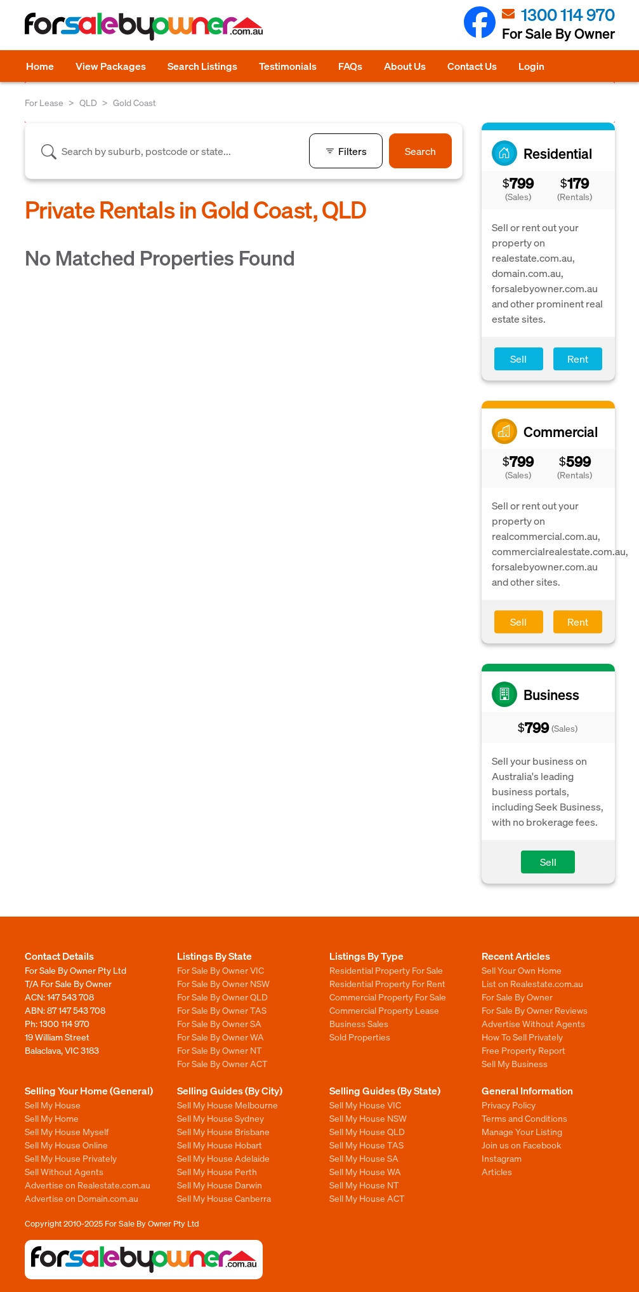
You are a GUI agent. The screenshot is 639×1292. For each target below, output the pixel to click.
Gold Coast (134, 102)
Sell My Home (52, 1118)
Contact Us (472, 65)
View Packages (111, 65)
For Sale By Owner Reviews (535, 1010)
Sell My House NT (364, 1184)
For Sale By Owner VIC (220, 970)
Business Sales (358, 1023)
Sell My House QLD (367, 1131)
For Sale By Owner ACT (222, 1063)
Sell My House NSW (368, 1118)
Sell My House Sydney (220, 1118)
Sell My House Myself (67, 1131)
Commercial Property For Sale (387, 996)
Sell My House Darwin (219, 1184)
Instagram (502, 1158)
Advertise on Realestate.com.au (87, 1184)
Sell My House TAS (366, 1144)
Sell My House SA (364, 1158)
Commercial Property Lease (384, 1010)
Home (40, 65)
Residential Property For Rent (387, 983)
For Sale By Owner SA (219, 1023)
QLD (88, 102)
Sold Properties (359, 1036)
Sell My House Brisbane (223, 1131)
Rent (577, 358)
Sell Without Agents (64, 1171)
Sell (518, 358)
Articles (497, 1171)
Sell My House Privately (71, 1158)
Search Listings (202, 65)
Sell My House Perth (217, 1171)
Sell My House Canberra (224, 1198)
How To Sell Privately (522, 1036)
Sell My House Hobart (219, 1144)
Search (420, 151)
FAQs (350, 65)
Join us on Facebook (521, 1144)
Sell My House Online (66, 1144)
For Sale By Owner (517, 996)
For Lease (44, 102)
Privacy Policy (509, 1104)
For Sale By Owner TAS (222, 1010)
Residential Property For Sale (386, 970)
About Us (405, 65)
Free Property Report (523, 1050)
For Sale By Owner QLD (222, 996)
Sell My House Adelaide (223, 1158)
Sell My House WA (365, 1171)
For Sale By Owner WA (220, 1036)
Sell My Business (515, 1063)
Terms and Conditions (524, 1118)
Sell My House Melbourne (227, 1104)
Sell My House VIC (365, 1104)
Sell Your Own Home (522, 970)
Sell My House (53, 1104)
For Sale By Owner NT (219, 1050)
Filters (346, 151)
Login (531, 65)
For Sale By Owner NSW (223, 983)
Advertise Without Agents (533, 1023)
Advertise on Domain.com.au (81, 1198)
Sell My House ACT (367, 1198)
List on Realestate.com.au (532, 983)
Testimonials (288, 65)
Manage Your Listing (522, 1131)
